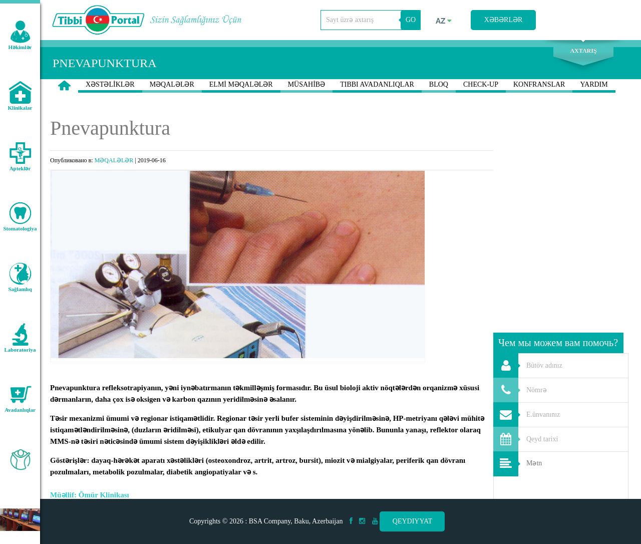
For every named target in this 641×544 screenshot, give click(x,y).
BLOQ (439, 87)
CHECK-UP (481, 87)
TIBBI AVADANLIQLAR (377, 87)
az (444, 21)
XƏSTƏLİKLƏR (110, 87)
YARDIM (593, 87)
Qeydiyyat (412, 521)
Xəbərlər (503, 20)
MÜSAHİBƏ (306, 87)
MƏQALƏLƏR (172, 87)
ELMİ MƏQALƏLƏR (241, 87)
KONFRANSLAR (539, 87)
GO (411, 20)
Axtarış (583, 50)
